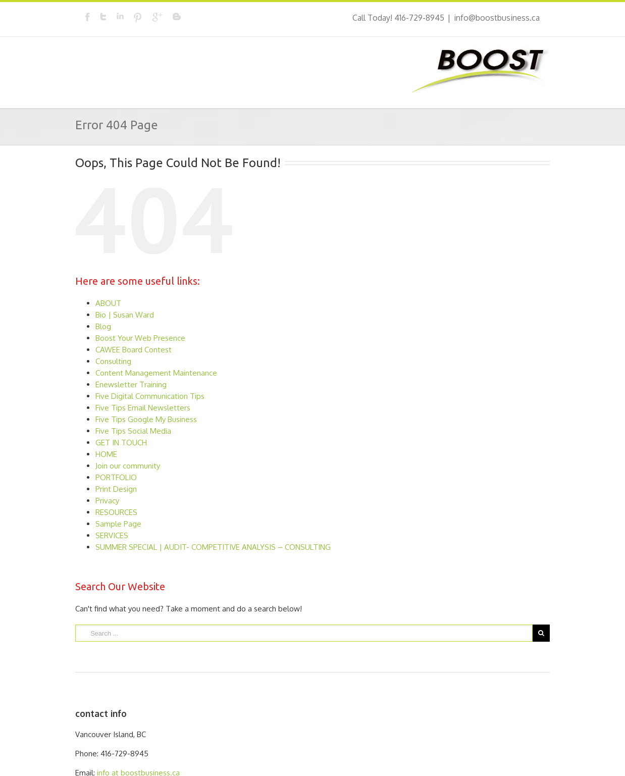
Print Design (116, 489)
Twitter (103, 17)
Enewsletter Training (131, 384)
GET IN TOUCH (121, 442)
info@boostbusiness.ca (497, 18)
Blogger (177, 16)
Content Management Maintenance (156, 373)
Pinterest (138, 18)
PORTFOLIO (116, 477)
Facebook (87, 17)
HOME (106, 454)
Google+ (157, 17)
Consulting (113, 361)
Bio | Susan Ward (124, 315)
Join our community (127, 466)
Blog (103, 326)
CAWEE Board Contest (133, 349)
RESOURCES (116, 512)
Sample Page (118, 524)
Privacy (107, 500)
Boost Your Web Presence (140, 338)
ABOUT (108, 303)
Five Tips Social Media (133, 431)
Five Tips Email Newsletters (142, 407)
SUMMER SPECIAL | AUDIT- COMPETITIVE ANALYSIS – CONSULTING (213, 547)
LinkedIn (120, 16)
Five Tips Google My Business (146, 419)
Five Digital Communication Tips (149, 396)
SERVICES (111, 535)
